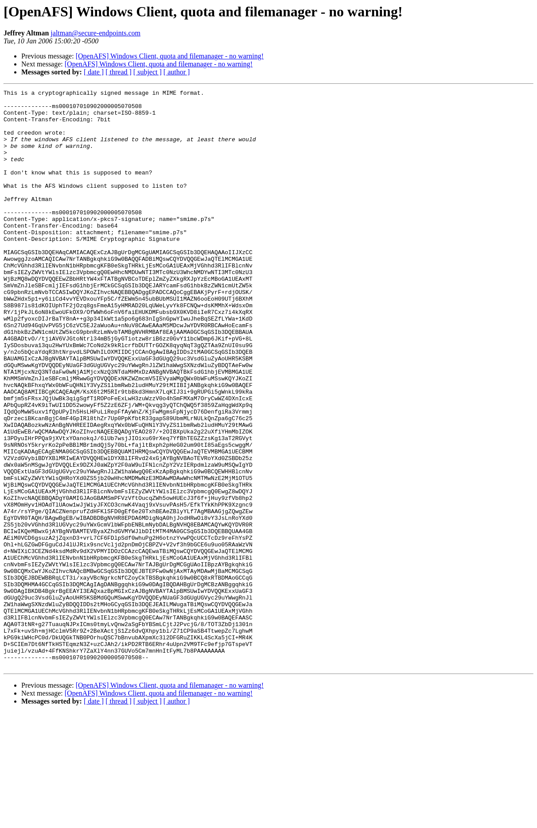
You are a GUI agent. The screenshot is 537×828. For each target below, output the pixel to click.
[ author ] (176, 72)
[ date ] (94, 72)
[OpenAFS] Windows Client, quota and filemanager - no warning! (170, 56)
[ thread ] (118, 72)
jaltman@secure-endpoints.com (95, 33)
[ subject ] (147, 72)
